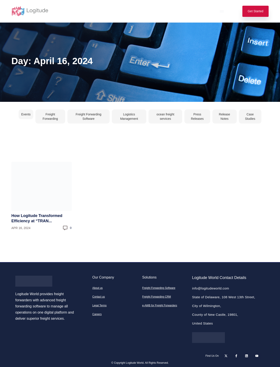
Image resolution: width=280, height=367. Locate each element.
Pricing (110, 11)
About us (97, 287)
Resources (163, 11)
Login (206, 11)
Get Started (255, 11)
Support (186, 11)
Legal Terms (99, 305)
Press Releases (197, 116)
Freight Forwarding (50, 116)
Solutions (65, 11)
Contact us (98, 296)
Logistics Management (129, 116)
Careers (97, 314)
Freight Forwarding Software (89, 116)
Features (88, 11)
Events (26, 114)
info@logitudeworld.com (210, 288)
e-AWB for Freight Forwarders (159, 305)
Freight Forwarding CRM (156, 296)
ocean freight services (165, 116)
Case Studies (250, 116)
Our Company (135, 11)
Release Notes (224, 116)
